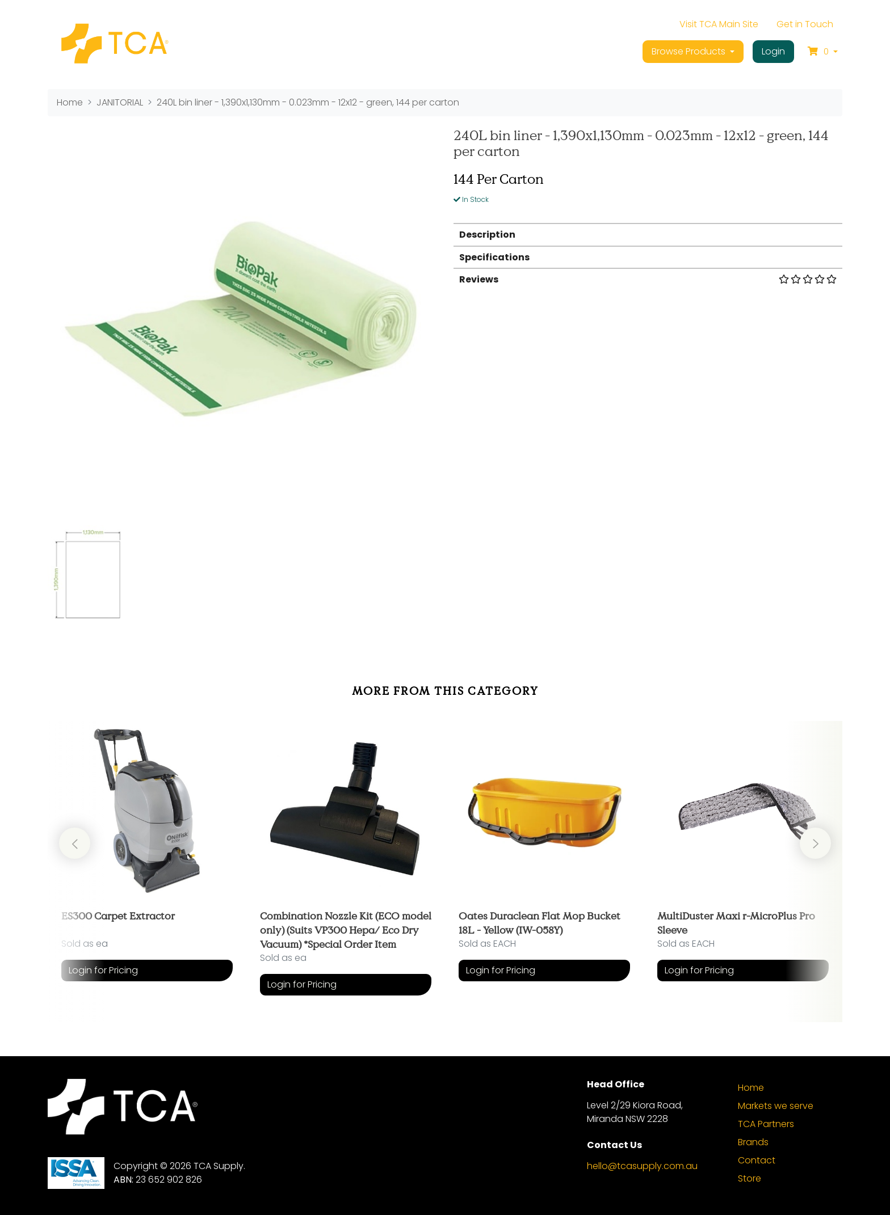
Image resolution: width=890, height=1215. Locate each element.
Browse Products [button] (690, 51)
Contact (756, 1160)
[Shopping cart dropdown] (822, 51)
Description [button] (487, 234)
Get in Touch (804, 24)
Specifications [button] (494, 257)
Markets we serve (775, 1105)
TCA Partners (766, 1123)
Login (773, 51)
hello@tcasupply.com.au (642, 1165)
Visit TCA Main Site (718, 24)
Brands (753, 1142)
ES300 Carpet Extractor (118, 915)
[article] (147, 863)
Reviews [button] (648, 279)
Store (749, 1178)
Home (751, 1087)
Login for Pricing (103, 970)
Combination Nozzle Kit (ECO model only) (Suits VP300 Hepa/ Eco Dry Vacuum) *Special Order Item (345, 929)
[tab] (648, 234)
